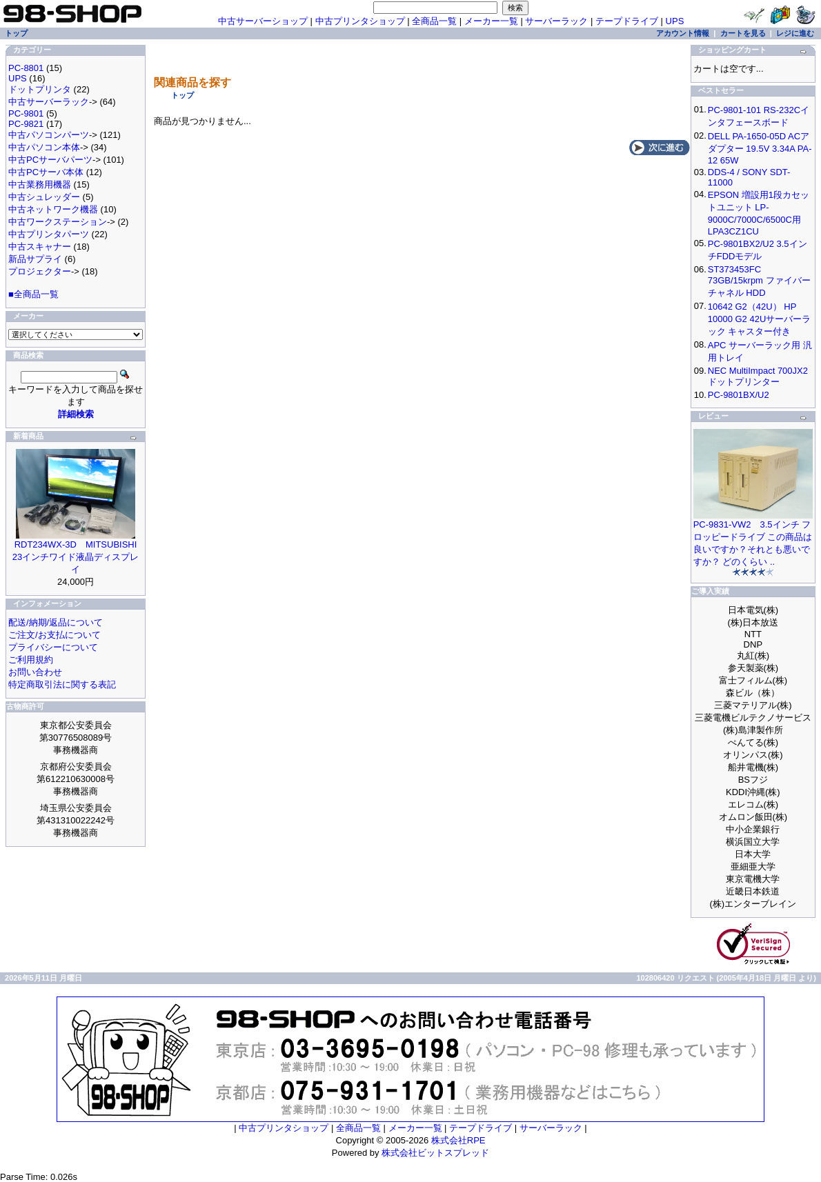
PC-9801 (25, 113)
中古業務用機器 (39, 184)
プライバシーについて (53, 647)
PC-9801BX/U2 (738, 395)
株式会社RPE (458, 1140)
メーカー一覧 (491, 21)
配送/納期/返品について (55, 622)
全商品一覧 (434, 21)
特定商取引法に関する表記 (62, 684)
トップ (182, 95)
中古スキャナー (39, 246)
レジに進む (795, 33)
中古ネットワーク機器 (53, 209)
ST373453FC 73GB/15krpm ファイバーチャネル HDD (759, 281)
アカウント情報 (682, 33)
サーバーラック (556, 21)
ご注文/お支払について (54, 635)
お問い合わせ (35, 672)
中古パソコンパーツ (48, 135)
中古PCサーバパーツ (50, 159)
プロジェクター (39, 271)
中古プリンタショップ (360, 21)
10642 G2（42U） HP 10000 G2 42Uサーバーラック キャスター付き (759, 319)
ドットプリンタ (39, 89)
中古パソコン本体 (44, 147)
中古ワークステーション (57, 222)
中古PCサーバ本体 (45, 172)
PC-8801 (25, 68)
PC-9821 (25, 124)
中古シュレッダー (44, 197)
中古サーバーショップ (263, 21)
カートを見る (743, 33)
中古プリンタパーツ (48, 234)
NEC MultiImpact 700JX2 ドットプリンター (758, 376)
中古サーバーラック (48, 102)
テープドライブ (626, 21)
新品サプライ (35, 259)
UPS (675, 21)
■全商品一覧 (33, 294)
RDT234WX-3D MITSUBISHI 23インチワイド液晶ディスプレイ (75, 556)
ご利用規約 (30, 659)
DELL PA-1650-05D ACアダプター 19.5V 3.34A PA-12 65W (760, 148)
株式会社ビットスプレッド (435, 1153)
